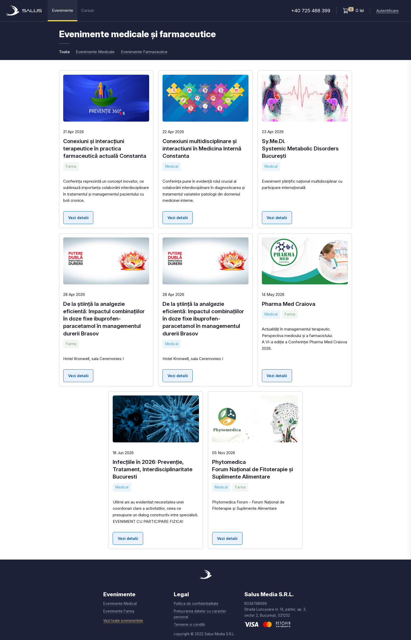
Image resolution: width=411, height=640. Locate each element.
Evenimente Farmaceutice (144, 52)
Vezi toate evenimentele (123, 621)
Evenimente (62, 10)
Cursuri (87, 10)
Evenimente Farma (118, 611)
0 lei (353, 10)
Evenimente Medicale (95, 52)
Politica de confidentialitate (196, 603)
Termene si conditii (189, 624)
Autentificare (387, 10)
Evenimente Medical (120, 603)
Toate (64, 52)
